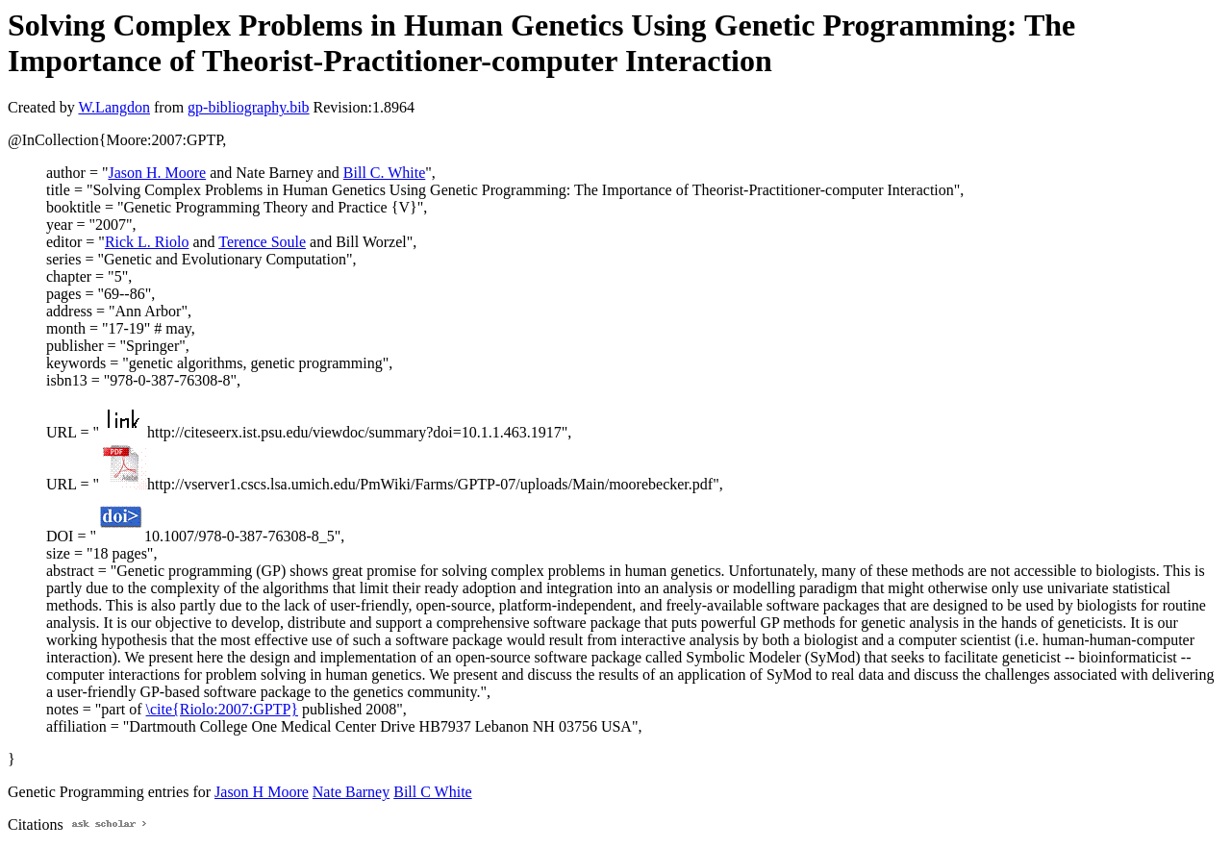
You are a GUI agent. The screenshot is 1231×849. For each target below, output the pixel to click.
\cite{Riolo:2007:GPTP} (222, 709)
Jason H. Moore (157, 172)
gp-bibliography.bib (249, 107)
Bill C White (432, 792)
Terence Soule (262, 242)
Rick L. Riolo (147, 242)
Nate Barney (351, 792)
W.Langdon (114, 107)
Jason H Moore (261, 792)
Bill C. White (384, 172)
